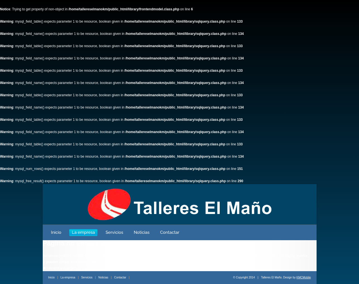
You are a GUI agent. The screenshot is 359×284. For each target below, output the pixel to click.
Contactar (170, 232)
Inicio (56, 232)
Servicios (114, 232)
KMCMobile (303, 277)
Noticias (141, 232)
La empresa (83, 232)
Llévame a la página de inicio (66, 268)
